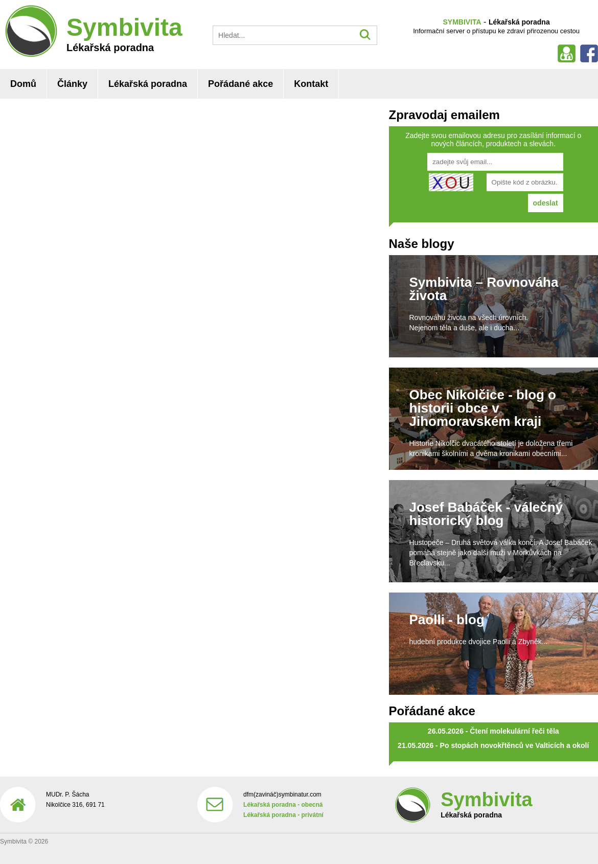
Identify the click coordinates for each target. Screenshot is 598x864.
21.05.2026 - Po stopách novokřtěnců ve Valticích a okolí (493, 745)
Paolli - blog (447, 619)
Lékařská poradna (147, 84)
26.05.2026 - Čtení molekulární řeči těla (493, 731)
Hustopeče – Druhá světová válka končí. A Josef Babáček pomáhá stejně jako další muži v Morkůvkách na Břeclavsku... (500, 552)
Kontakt (311, 84)
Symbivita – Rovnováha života (484, 289)
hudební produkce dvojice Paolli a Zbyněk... (478, 642)
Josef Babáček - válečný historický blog (486, 513)
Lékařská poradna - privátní (283, 814)
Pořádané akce (240, 84)
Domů (23, 84)
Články (72, 84)
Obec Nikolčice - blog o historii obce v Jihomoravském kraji (483, 408)
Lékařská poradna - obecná (283, 804)
